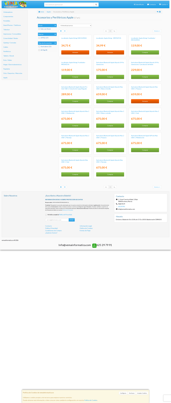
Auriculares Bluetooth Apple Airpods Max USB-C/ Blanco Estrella (109, 164)
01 (110, 31)
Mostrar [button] (157, 31)
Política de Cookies (90, 400)
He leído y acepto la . (60, 368)
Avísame (75, 78)
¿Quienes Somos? (51, 386)
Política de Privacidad (67, 363)
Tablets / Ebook (8, 56)
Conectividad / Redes (10, 38)
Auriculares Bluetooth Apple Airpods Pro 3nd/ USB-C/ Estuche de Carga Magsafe (74, 164)
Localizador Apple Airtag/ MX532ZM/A (74, 64)
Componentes (8, 16)
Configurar (123, 393)
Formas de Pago (85, 384)
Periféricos (7, 51)
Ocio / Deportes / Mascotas (12, 73)
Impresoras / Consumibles (12, 34)
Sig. (114, 31)
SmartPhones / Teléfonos (12, 25)
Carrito (163, 4)
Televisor (6, 29)
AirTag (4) (42, 50)
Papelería (6, 69)
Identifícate (138, 4)
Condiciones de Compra (53, 384)
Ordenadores (8, 12)
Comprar (145, 78)
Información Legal (86, 379)
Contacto (151, 4)
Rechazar (132, 393)
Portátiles (6, 21)
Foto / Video (7, 60)
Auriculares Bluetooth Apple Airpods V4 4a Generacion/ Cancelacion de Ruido (145, 114)
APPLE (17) (43, 38)
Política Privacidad (51, 381)
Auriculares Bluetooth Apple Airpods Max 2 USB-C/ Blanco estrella (110, 214)
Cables (5, 47)
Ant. (106, 31)
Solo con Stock (44, 29)
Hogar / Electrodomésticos (12, 64)
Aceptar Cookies (142, 393)
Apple (5, 78)
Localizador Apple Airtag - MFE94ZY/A (108, 64)
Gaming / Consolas (9, 43)
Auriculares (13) (44, 46)
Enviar (72, 373)
